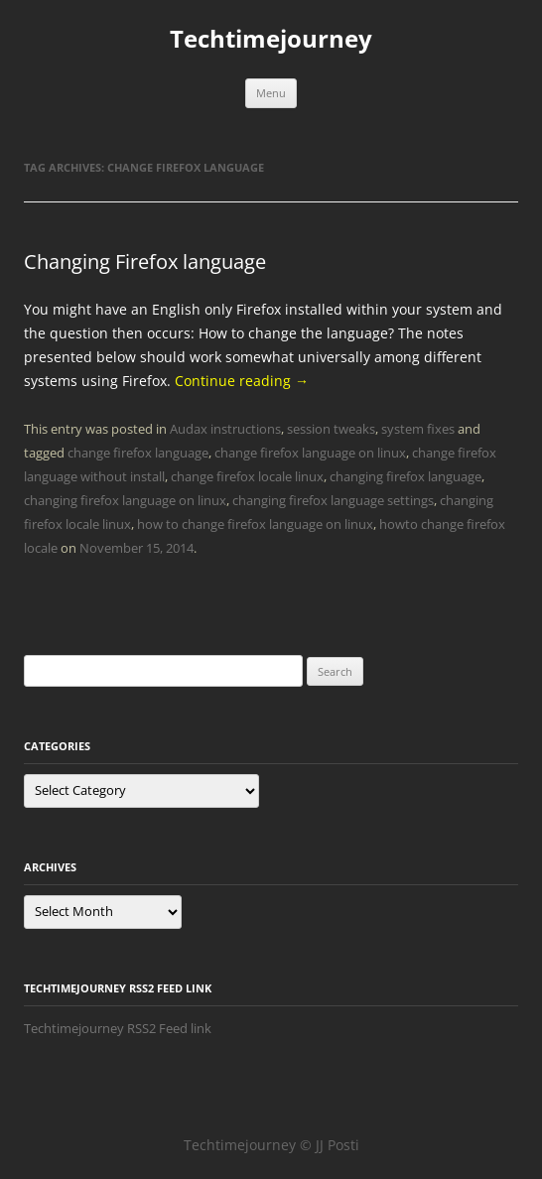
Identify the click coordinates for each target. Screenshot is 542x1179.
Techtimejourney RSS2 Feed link (117, 1028)
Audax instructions (225, 429)
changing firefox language (405, 476)
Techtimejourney (271, 39)
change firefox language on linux (310, 452)
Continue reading (242, 380)
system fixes (418, 429)
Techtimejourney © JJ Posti (271, 1144)
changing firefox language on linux (125, 500)
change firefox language (138, 452)
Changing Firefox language (145, 261)
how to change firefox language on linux (255, 524)
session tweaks (331, 429)
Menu (271, 92)
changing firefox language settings (333, 500)
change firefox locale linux (247, 476)
